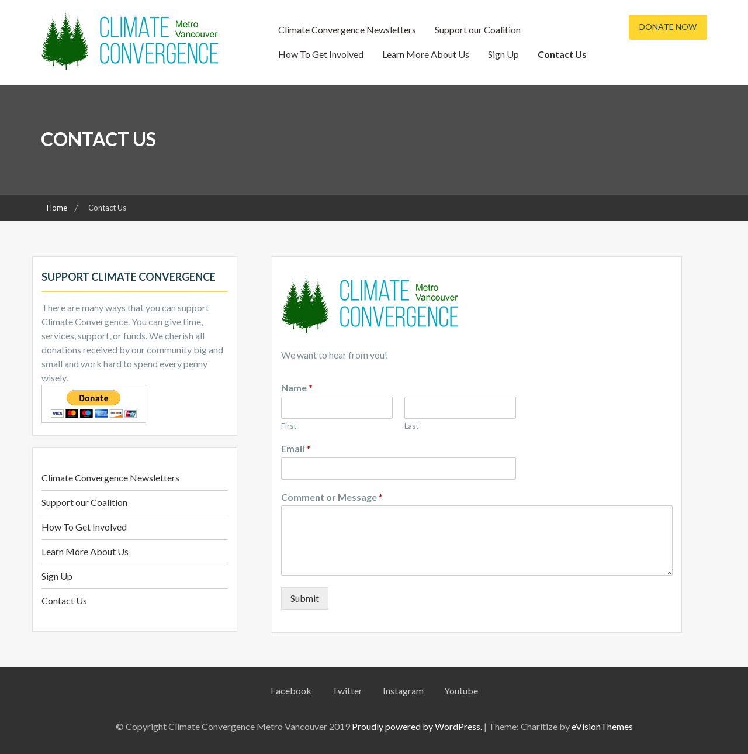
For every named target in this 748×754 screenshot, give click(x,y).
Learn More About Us (425, 54)
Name (297, 387)
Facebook (291, 690)
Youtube (461, 690)
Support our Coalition (478, 29)
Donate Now (668, 27)
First (288, 426)
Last (411, 426)
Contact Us (562, 54)
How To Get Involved (320, 54)
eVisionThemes (602, 726)
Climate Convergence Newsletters (347, 29)
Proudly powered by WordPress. (417, 726)
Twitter (347, 690)
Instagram (403, 690)
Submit (304, 598)
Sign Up (503, 54)
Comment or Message (332, 496)
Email (295, 448)
